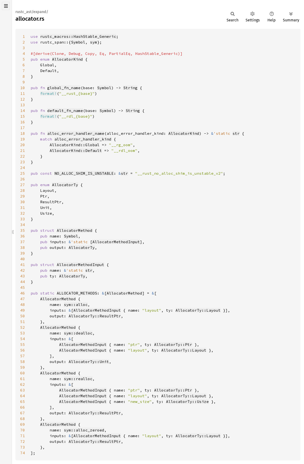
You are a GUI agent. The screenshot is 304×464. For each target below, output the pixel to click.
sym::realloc (78, 378)
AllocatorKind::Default (76, 150)
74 (22, 452)
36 (22, 236)
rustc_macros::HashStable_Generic (78, 36)
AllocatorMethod (74, 230)
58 (22, 361)
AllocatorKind (67, 59)
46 (22, 293)
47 (22, 298)
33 (22, 219)
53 (22, 333)
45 (22, 287)
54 (22, 338)
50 (22, 316)
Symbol (78, 42)
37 (22, 241)
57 (22, 355)
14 (22, 110)
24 (22, 167)
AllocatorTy (65, 184)
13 (22, 104)
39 (22, 253)
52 (22, 327)
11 (22, 93)
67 (22, 413)
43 (22, 276)
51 (22, 321)
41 (22, 264)
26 (22, 179)
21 (22, 150)
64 (22, 395)
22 (22, 156)
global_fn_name (64, 87)
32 (22, 213)
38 (22, 247)
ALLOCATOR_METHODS (77, 293)
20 (22, 144)
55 (22, 344)
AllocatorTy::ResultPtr (95, 316)
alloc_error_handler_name (75, 133)
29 (22, 196)
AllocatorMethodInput (116, 241)
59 (22, 367)
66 (22, 407)
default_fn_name (65, 110)
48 (22, 304)
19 (22, 139)
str (236, 133)
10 (22, 87)
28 (22, 190)
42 (22, 270)
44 (22, 281)
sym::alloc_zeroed (84, 430)
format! (48, 93)
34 (22, 224)
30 (22, 201)
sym (93, 42)
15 (22, 116)
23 (22, 162)
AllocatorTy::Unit (89, 361)
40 (22, 258)
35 (22, 230)
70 (22, 430)
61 (22, 378)
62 (22, 384)
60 (22, 373)
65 (22, 401)
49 (22, 310)
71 (22, 435)
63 (22, 390)
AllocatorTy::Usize (187, 401)
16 (22, 122)
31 (22, 207)
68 (22, 418)
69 (22, 424)
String (130, 87)
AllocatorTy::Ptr (173, 344)
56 (22, 350)
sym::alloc (76, 304)
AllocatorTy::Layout (198, 310)
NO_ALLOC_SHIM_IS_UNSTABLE (84, 173)
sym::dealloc (78, 333)
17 (22, 127)
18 (22, 133)
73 (22, 447)
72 (22, 441)
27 (22, 184)
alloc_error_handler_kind (82, 139)
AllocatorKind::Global (75, 144)
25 (22, 173)
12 (22, 99)
